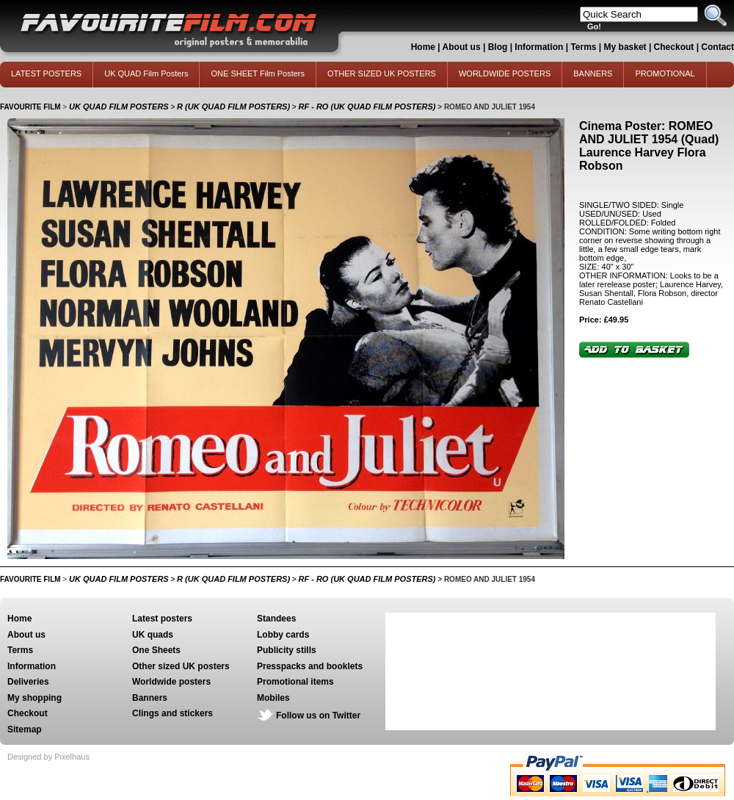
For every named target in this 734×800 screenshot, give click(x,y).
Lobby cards (283, 635)
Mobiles (273, 698)
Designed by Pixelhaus (48, 756)
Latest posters (162, 618)
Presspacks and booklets (310, 666)
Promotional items (295, 682)
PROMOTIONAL (664, 73)
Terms (583, 47)
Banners (149, 698)
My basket (625, 47)
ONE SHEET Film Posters (258, 73)
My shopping (34, 698)
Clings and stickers (172, 713)
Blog (498, 47)
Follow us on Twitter (318, 715)
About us (462, 47)
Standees (276, 618)
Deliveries (28, 682)
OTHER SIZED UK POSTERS (381, 73)
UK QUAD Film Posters (146, 73)
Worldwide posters (171, 682)
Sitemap (24, 729)
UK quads (152, 635)
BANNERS (592, 73)
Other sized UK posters (181, 666)
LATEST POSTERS (46, 73)
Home (423, 47)
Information (539, 47)
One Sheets (156, 650)
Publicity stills (286, 650)
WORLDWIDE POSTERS (504, 73)
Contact (717, 47)
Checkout (675, 47)
